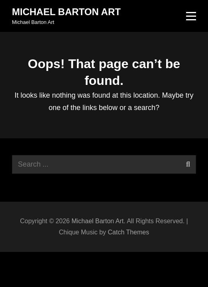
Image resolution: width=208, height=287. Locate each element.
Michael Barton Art (66, 11)
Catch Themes (128, 232)
